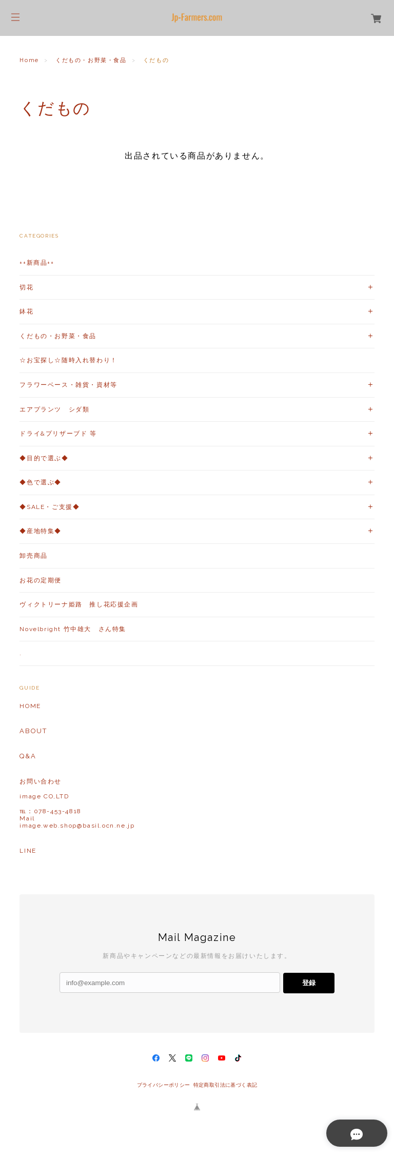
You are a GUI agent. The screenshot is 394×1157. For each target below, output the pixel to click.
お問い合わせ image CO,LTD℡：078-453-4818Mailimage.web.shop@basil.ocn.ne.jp (76, 803)
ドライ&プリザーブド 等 (57, 433)
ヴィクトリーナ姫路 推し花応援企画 (78, 604)
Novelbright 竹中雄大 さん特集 (72, 629)
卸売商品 (33, 555)
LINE (27, 850)
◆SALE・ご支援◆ (49, 507)
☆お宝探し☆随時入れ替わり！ (68, 360)
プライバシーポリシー (163, 1085)
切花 (26, 287)
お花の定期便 (40, 580)
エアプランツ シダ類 (54, 409)
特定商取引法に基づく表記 (225, 1085)
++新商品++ (36, 262)
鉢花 (26, 311)
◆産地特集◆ (40, 531)
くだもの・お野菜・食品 (91, 60)
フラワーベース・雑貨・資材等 (68, 384)
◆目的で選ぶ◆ (43, 458)
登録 (309, 983)
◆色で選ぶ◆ (40, 482)
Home (28, 60)
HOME (30, 706)
